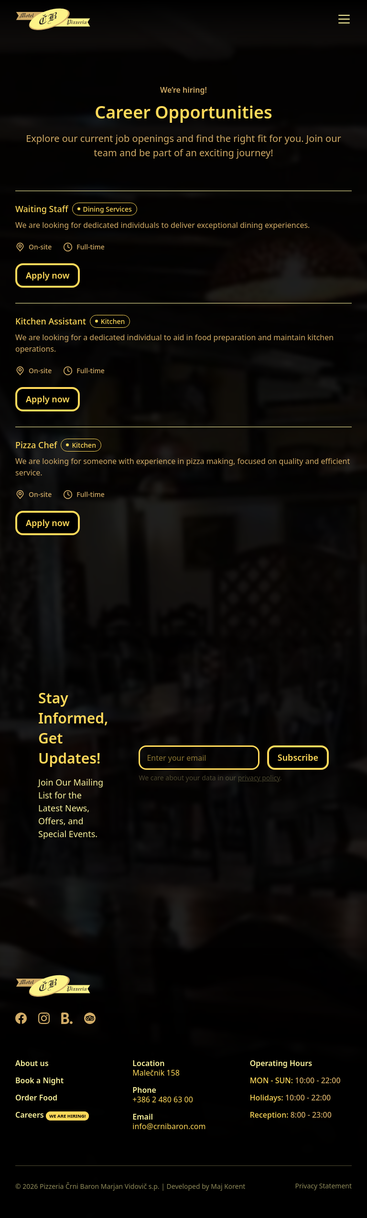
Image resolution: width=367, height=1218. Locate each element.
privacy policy (259, 777)
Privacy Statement (323, 1185)
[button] (342, 19)
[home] (53, 19)
